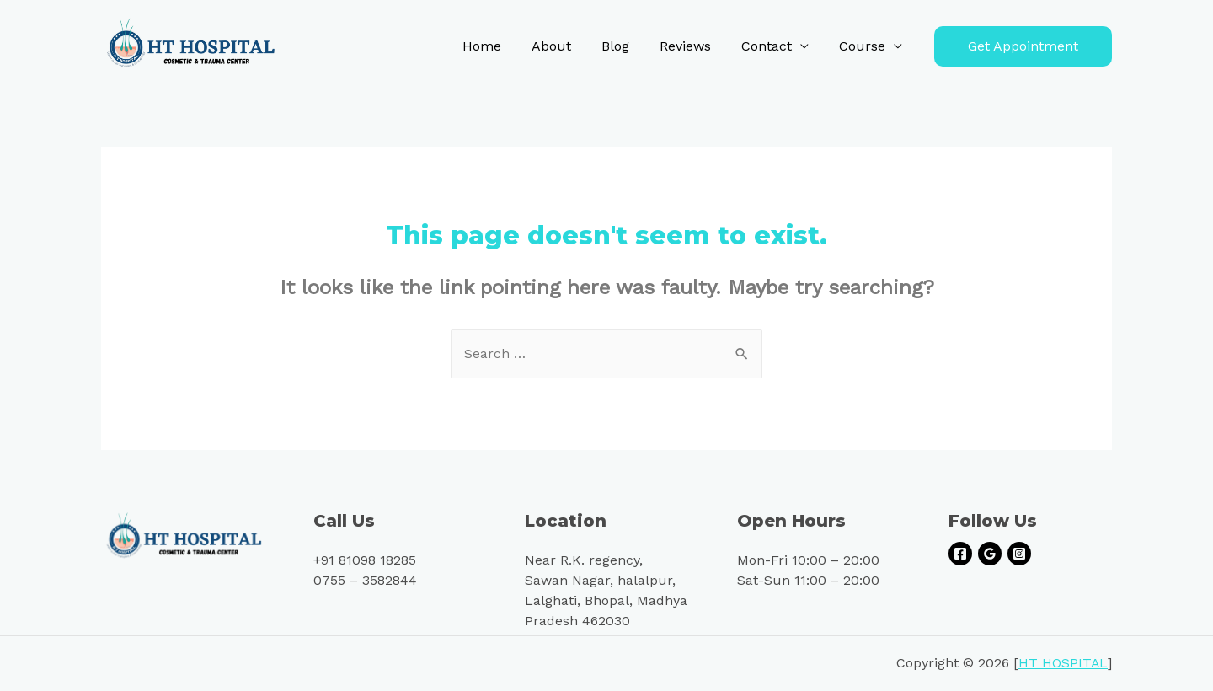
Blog (627, 46)
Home (500, 46)
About (566, 46)
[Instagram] (1019, 554)
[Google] (990, 554)
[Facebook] (960, 554)
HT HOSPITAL (1063, 664)
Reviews (693, 46)
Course (864, 46)
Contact (771, 46)
